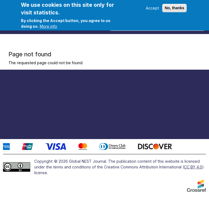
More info (48, 26)
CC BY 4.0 (193, 167)
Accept (152, 8)
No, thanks (174, 8)
